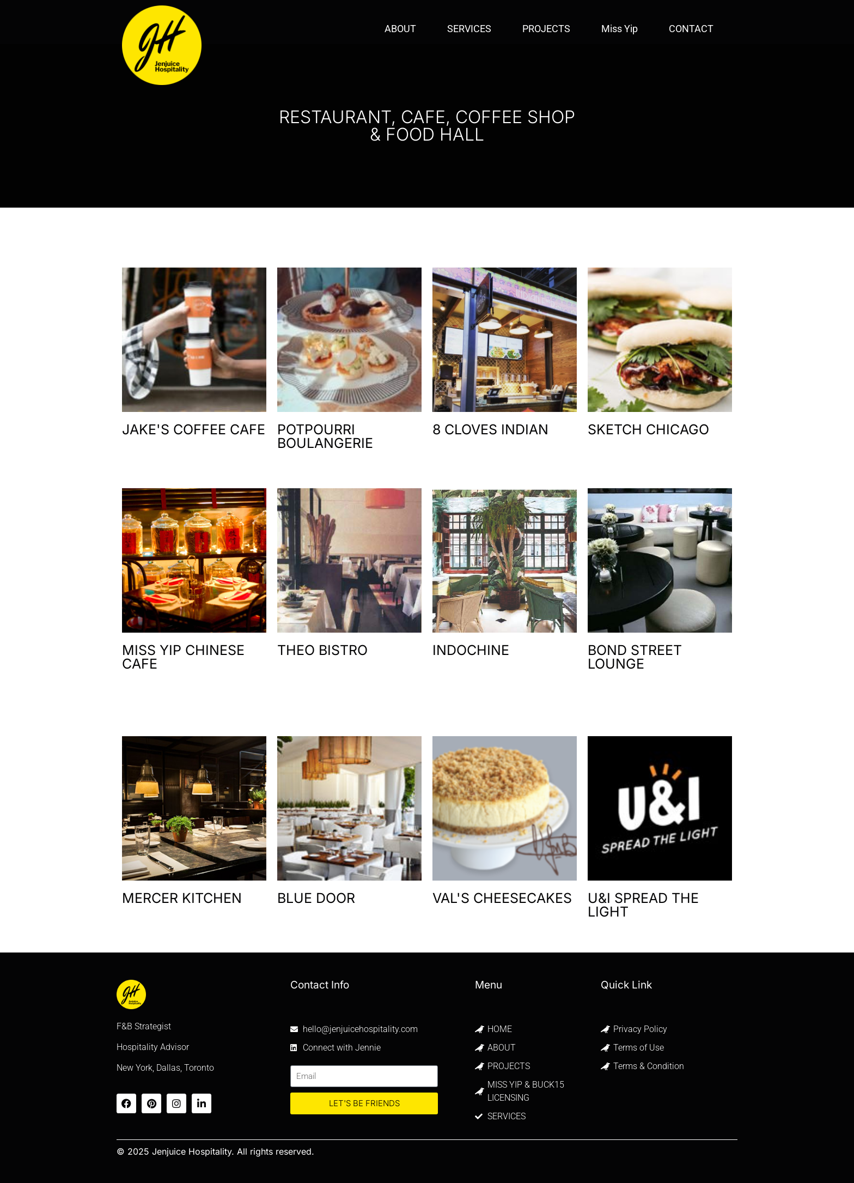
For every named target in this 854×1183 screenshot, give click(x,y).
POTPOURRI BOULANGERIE (325, 436)
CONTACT (691, 28)
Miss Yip (619, 28)
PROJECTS (546, 28)
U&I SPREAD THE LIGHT (643, 905)
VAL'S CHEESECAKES (502, 898)
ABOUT (400, 28)
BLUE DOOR (316, 898)
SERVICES (469, 28)
